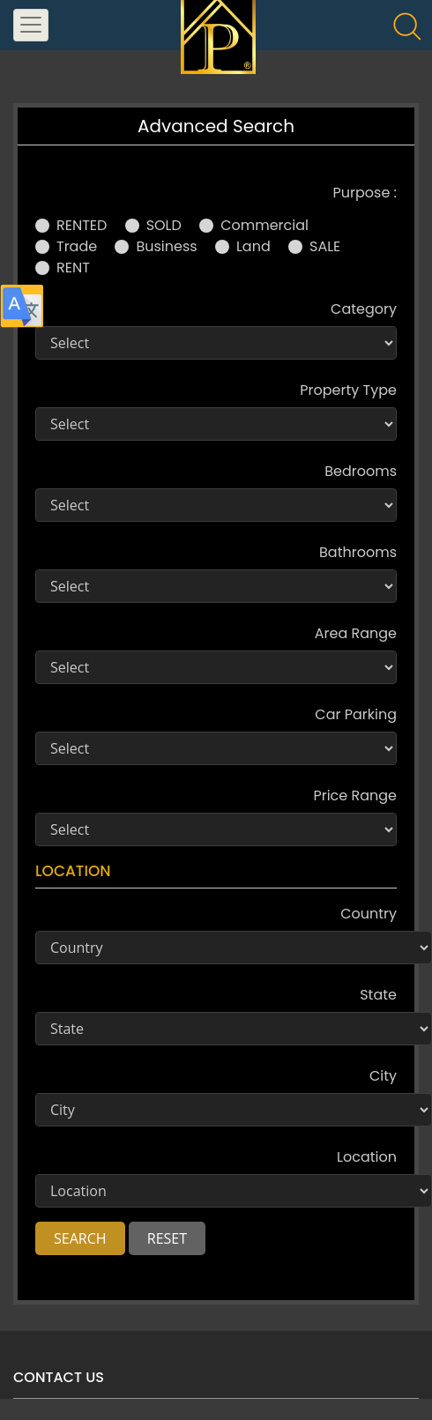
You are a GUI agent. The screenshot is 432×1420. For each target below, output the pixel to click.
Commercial (264, 225)
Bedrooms (360, 471)
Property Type (348, 390)
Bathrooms (358, 552)
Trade (76, 246)
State (378, 995)
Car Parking (356, 714)
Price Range (355, 795)
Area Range (356, 633)
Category (364, 309)
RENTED (81, 225)
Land (253, 246)
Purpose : (365, 192)
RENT (73, 267)
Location (367, 1157)
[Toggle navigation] (30, 25)
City (383, 1076)
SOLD (164, 225)
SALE (324, 246)
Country (368, 913)
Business (166, 246)
